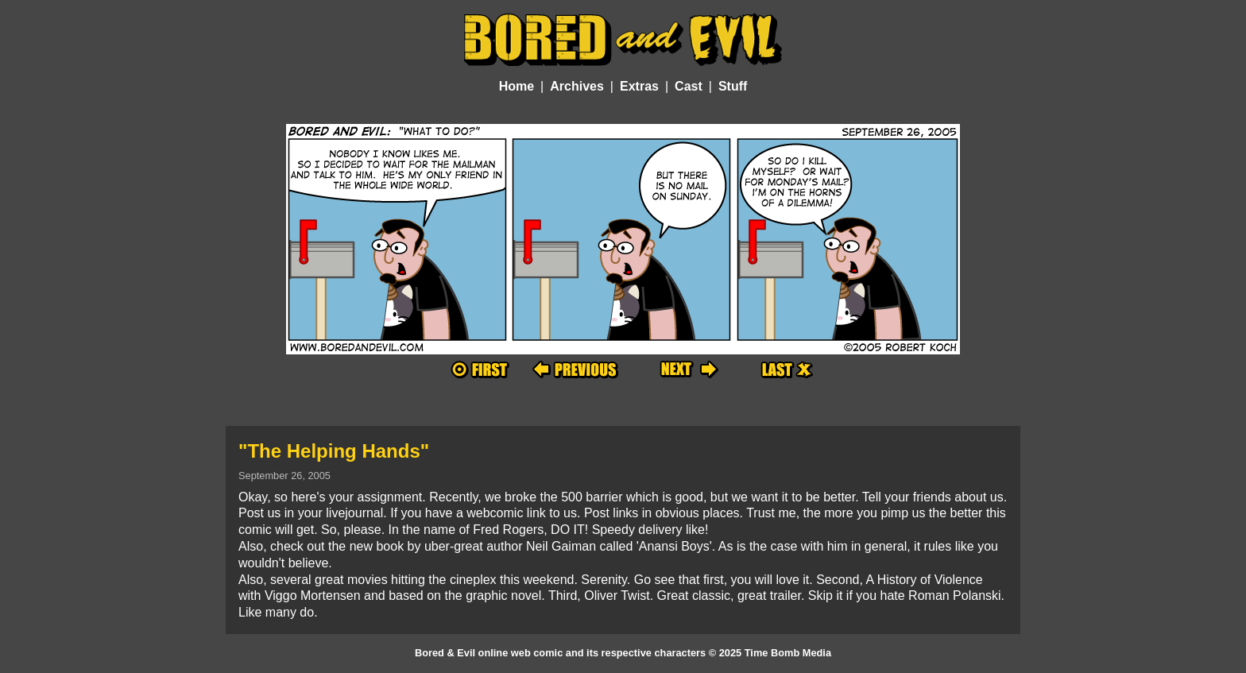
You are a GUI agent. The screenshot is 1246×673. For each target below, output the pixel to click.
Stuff (732, 86)
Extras (639, 86)
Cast (688, 86)
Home (516, 86)
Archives (577, 86)
